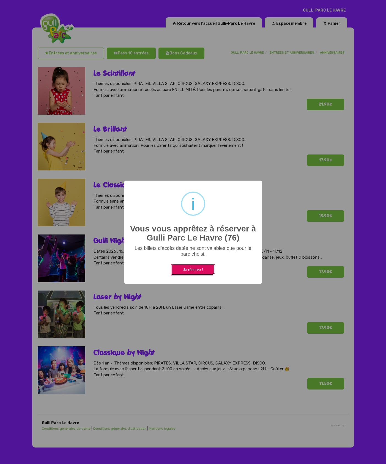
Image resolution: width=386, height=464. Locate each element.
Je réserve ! (193, 269)
